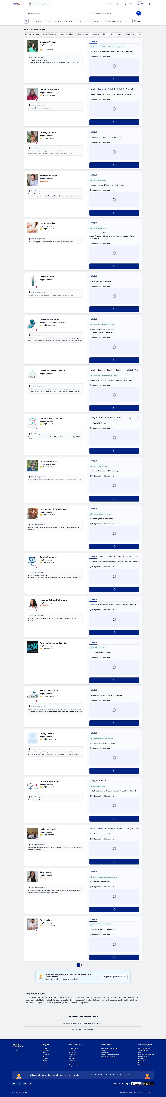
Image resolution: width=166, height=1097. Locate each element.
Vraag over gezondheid (108, 1056)
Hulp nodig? (142, 1061)
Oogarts (72, 1050)
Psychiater (72, 1052)
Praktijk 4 (120, 89)
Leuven (45, 1063)
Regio (103, 1050)
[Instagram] (19, 1083)
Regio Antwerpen (32, 34)
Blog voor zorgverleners (146, 1054)
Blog (139, 1052)
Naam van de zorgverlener (110, 1048)
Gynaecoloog (73, 1065)
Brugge (45, 1058)
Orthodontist (73, 1054)
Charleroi (46, 1054)
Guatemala (123, 1075)
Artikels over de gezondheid (110, 1054)
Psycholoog (72, 1061)
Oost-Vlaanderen (50, 34)
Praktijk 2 (102, 89)
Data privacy (142, 1056)
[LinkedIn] (25, 1083)
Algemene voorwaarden (128, 1092)
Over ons (141, 1058)
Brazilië (130, 1075)
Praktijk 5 (129, 89)
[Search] (138, 13)
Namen (45, 1061)
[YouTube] (30, 1083)
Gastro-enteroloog (75, 1063)
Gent (44, 1052)
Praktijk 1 (93, 41)
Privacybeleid (149, 1092)
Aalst (44, 1067)
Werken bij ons (143, 1050)
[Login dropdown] (140, 3)
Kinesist (71, 1056)
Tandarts (72, 1058)
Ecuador (116, 1075)
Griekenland (90, 1075)
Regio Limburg (83, 34)
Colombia (109, 1075)
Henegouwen (116, 34)
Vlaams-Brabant (67, 34)
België (97, 1075)
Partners (141, 1063)
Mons (44, 1065)
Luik (44, 1056)
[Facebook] (14, 1083)
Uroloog (71, 1067)
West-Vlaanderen (100, 34)
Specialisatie (105, 1052)
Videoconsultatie (144, 1065)
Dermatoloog (73, 1048)
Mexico (102, 1075)
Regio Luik (130, 34)
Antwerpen (46, 1050)
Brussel (45, 1048)
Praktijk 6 (138, 370)
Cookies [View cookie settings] (140, 1092)
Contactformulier (144, 1048)
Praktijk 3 (111, 89)
